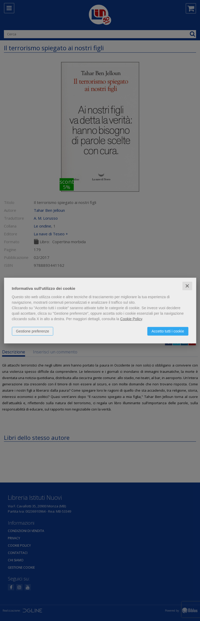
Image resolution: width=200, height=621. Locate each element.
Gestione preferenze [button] (32, 331)
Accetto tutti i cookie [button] (167, 331)
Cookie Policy (131, 319)
